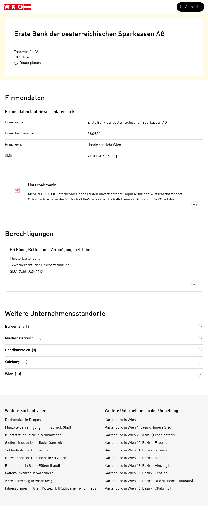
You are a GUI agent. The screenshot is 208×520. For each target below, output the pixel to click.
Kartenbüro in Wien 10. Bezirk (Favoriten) (138, 443)
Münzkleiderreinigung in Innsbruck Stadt (38, 428)
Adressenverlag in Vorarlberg (28, 481)
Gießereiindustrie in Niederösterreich (35, 443)
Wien (13, 374)
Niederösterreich (23, 339)
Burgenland (17, 327)
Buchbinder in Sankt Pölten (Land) (32, 466)
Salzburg (16, 362)
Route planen (27, 62)
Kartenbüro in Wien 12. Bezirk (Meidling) (137, 458)
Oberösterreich (20, 350)
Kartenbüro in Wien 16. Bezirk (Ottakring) (138, 488)
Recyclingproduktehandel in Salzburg (35, 458)
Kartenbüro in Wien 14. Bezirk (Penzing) (137, 473)
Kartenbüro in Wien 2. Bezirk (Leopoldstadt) (140, 435)
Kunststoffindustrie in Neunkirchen (33, 435)
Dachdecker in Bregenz (23, 420)
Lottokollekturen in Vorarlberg (29, 473)
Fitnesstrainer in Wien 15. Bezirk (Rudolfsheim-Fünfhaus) (51, 488)
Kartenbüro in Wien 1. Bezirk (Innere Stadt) (139, 428)
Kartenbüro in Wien (120, 420)
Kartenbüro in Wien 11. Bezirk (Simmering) (139, 450)
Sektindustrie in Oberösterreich (30, 450)
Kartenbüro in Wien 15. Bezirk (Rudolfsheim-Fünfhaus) (149, 481)
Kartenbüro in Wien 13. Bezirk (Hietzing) (137, 466)
